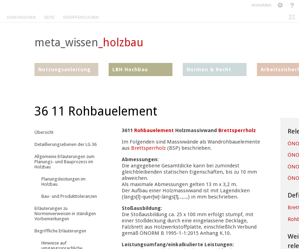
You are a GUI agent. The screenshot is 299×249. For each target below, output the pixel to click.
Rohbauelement (154, 130)
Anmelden (261, 5)
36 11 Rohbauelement (95, 111)
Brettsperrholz (237, 130)
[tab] (21, 16)
